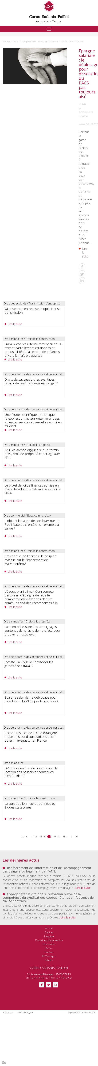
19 (54, 836)
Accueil (49, 928)
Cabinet (49, 932)
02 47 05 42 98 (39, 977)
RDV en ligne (49, 956)
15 (35, 836)
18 (50, 836)
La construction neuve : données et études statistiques (30, 805)
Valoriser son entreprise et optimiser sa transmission (32, 311)
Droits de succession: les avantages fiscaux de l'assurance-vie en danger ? (31, 381)
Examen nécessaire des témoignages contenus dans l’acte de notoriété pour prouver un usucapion (32, 630)
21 (64, 836)
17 (45, 836)
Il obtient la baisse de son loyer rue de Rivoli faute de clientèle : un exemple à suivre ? (32, 524)
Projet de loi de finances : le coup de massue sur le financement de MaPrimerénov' (30, 560)
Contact (49, 952)
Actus (16, 41)
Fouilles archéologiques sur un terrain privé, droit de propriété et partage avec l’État (32, 454)
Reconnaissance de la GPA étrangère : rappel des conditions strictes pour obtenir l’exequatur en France (31, 736)
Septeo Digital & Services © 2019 (81, 1012)
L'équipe (49, 936)
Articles (49, 960)
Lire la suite (83, 253)
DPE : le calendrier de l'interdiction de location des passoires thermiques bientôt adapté (31, 772)
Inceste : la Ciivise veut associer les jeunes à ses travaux (29, 664)
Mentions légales (25, 1012)
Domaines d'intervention (49, 940)
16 (40, 836)
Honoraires (49, 944)
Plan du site (8, 1012)
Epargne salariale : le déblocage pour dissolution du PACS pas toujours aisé (52, 41)
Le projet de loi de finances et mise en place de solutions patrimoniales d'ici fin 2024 (33, 489)
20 (59, 836)
